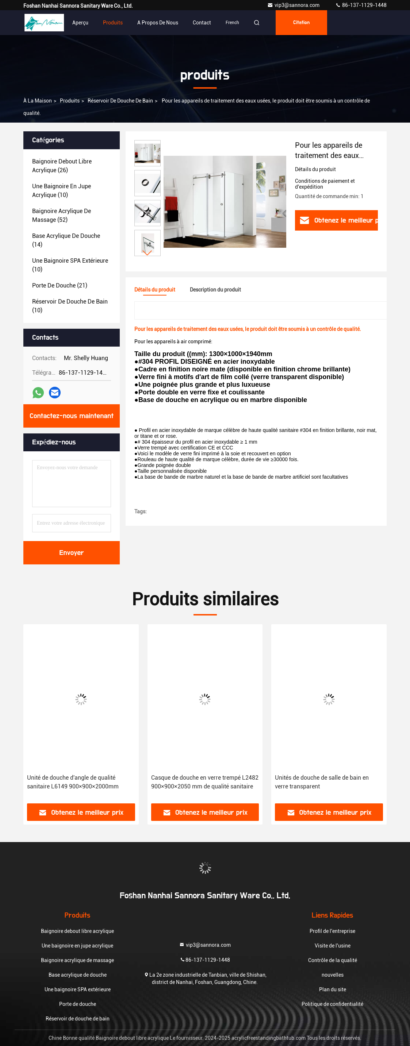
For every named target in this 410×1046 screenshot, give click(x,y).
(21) (59, 285)
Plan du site (332, 989)
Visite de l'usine (332, 946)
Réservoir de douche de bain (120, 101)
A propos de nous (157, 23)
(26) (62, 166)
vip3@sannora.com (294, 5)
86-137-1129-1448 (361, 5)
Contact (202, 23)
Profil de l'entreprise (332, 931)
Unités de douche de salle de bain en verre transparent (322, 782)
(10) (61, 190)
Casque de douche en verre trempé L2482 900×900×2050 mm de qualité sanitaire (204, 782)
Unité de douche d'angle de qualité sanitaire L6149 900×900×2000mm (73, 782)
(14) (66, 240)
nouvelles (333, 975)
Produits (113, 23)
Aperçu (80, 23)
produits (70, 101)
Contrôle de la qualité (332, 960)
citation (301, 22)
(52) (61, 215)
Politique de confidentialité (332, 1004)
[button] (147, 253)
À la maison (37, 101)
